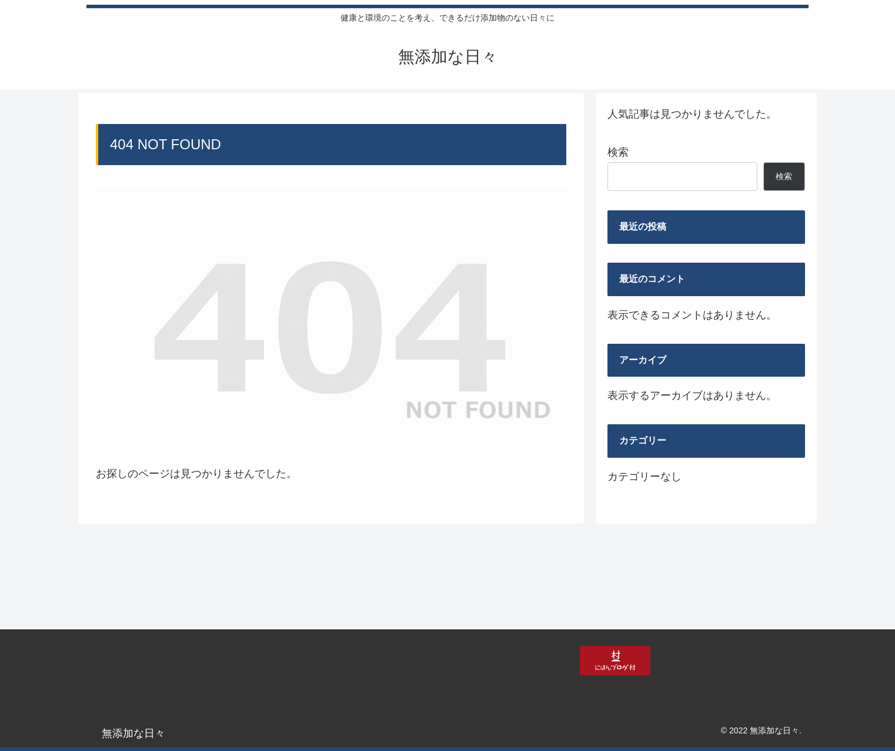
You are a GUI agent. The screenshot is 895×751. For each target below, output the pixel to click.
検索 (618, 152)
